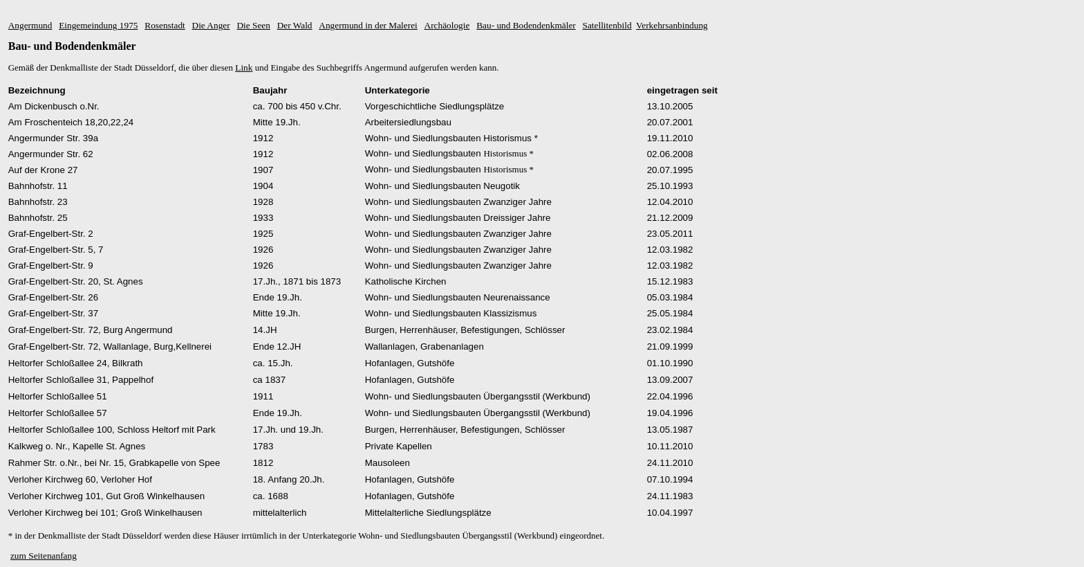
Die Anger (211, 25)
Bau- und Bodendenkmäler (526, 25)
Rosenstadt (164, 25)
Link (243, 67)
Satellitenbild (607, 25)
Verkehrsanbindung (672, 25)
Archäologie (447, 25)
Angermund (30, 25)
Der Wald (294, 25)
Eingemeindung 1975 (98, 25)
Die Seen (253, 25)
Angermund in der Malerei (368, 25)
